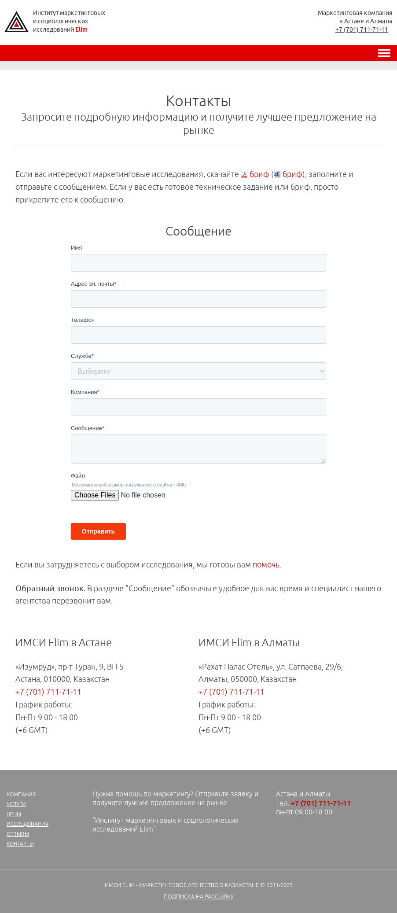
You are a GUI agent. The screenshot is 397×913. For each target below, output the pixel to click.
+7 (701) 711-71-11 (361, 29)
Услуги (16, 804)
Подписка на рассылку (199, 896)
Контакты (20, 844)
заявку (242, 794)
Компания (21, 795)
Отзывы (18, 834)
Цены (14, 814)
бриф (259, 174)
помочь (266, 565)
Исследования (27, 824)
